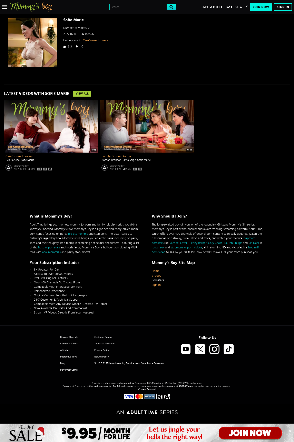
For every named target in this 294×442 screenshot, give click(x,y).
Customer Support (103, 337)
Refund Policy (101, 356)
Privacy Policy (101, 350)
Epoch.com (80, 386)
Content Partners (69, 343)
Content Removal (147, 389)
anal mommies (51, 252)
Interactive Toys (68, 356)
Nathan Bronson (111, 160)
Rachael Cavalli (178, 243)
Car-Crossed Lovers (95, 40)
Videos (156, 275)
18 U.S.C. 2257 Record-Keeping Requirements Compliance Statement (129, 363)
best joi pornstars (49, 247)
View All (82, 93)
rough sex (158, 247)
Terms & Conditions (104, 343)
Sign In (283, 7)
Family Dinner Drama (116, 156)
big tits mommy (78, 233)
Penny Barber (198, 243)
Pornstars (158, 280)
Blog (62, 363)
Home (155, 271)
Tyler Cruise (13, 160)
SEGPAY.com (186, 386)
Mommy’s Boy (21, 166)
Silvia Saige (129, 160)
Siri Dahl (253, 243)
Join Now (261, 7)
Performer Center (69, 370)
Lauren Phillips (233, 243)
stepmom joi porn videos (186, 247)
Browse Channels (69, 337)
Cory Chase (215, 243)
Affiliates (64, 350)
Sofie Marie (27, 160)
